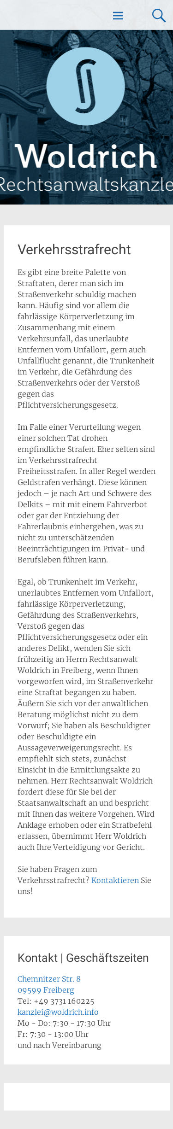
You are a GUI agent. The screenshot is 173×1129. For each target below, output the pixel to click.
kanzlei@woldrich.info (58, 1012)
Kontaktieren (115, 880)
